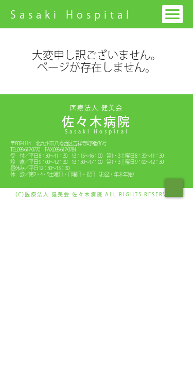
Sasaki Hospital (71, 14)
